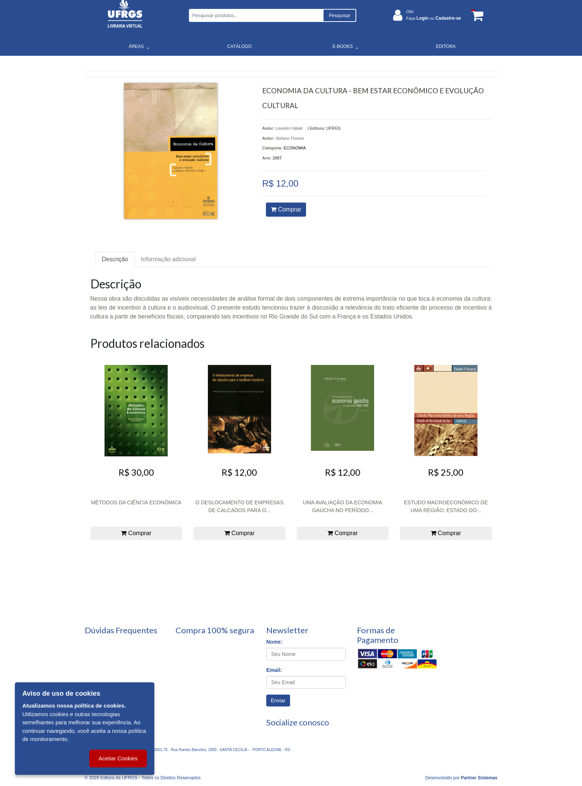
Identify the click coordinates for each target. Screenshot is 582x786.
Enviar (278, 700)
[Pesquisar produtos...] (256, 15)
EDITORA (446, 46)
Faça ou (433, 18)
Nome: (274, 642)
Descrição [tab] (115, 259)
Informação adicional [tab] (168, 259)
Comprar (286, 209)
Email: (274, 670)
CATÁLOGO (239, 46)
